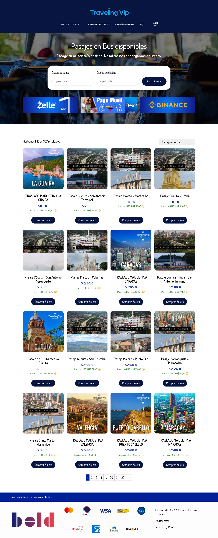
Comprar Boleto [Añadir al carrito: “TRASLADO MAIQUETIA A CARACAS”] (131, 302)
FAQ (141, 24)
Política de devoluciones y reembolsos (32, 497)
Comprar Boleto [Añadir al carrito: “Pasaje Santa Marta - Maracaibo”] (43, 465)
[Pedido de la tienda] (177, 142)
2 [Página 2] (92, 477)
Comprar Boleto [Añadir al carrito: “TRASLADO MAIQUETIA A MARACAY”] (175, 465)
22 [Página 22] (122, 477)
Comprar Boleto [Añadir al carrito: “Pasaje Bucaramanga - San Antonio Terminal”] (175, 302)
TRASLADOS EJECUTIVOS (97, 24)
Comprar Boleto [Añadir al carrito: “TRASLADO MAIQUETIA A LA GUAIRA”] (43, 220)
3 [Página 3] (96, 477)
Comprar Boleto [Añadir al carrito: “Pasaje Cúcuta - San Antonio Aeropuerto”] (43, 302)
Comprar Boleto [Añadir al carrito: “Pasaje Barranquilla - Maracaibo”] (175, 383)
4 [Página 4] (101, 477)
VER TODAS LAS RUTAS (71, 24)
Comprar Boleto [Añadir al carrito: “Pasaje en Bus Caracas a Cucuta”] (43, 383)
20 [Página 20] (111, 477)
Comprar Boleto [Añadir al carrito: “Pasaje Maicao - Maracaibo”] (131, 220)
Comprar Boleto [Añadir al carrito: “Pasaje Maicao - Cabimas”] (87, 302)
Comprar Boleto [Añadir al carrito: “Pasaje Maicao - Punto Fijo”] (131, 383)
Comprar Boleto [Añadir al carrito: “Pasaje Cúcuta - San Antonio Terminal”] (87, 220)
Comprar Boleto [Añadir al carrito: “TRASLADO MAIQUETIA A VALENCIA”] (87, 465)
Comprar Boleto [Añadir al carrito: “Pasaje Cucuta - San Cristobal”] (87, 383)
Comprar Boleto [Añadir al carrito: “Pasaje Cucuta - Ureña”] (175, 220)
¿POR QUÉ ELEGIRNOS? (124, 24)
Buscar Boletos (154, 81)
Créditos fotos (162, 520)
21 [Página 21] (117, 477)
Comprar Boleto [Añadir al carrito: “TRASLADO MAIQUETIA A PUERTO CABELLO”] (131, 465)
